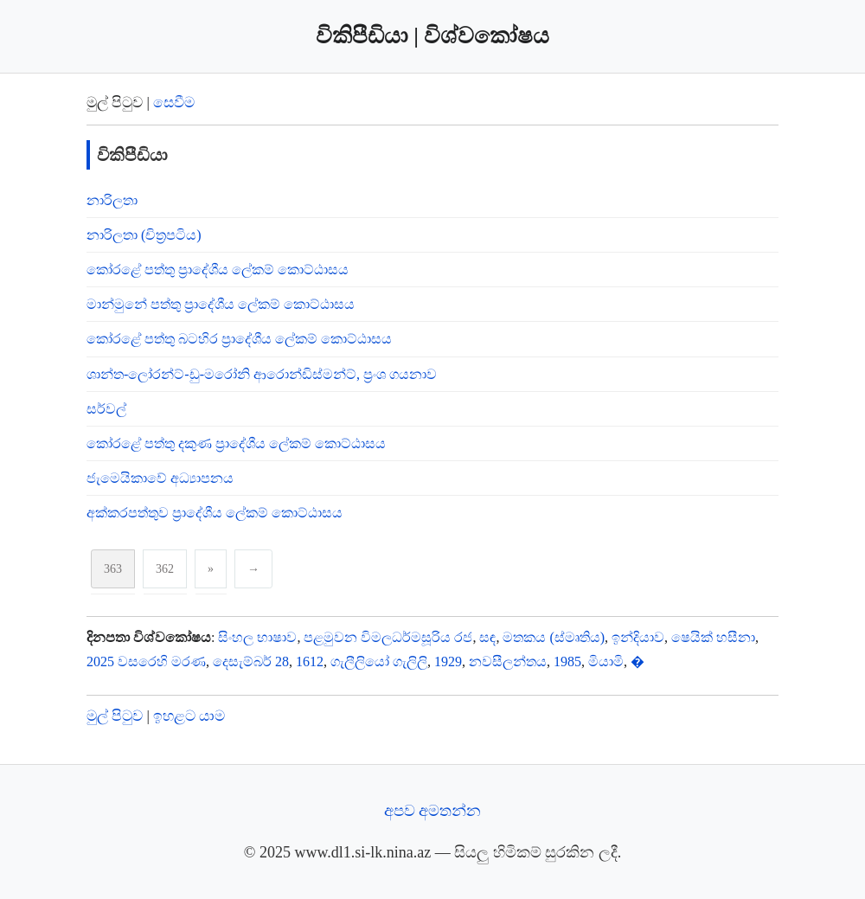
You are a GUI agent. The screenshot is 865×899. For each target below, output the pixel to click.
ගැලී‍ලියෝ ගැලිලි (378, 661)
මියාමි (606, 661)
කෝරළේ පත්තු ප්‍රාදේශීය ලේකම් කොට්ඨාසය (217, 269)
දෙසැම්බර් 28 (251, 661)
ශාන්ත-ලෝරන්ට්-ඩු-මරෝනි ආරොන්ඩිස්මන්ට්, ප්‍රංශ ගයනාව (261, 374)
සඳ (487, 637)
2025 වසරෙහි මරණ (146, 661)
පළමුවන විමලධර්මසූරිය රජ (388, 637)
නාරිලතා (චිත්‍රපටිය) (144, 235)
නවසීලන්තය (508, 661)
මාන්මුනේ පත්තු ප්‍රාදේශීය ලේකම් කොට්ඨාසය (220, 304)
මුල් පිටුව (114, 716)
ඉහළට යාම (189, 716)
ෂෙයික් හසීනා (713, 637)
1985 (567, 661)
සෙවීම (174, 102)
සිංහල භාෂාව (257, 637)
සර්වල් (106, 408)
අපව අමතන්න (433, 810)
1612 (310, 661)
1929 (448, 661)
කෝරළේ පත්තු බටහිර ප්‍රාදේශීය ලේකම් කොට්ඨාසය (239, 338)
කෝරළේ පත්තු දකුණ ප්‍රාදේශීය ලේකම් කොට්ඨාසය (236, 443)
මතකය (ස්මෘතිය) (554, 637)
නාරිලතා (112, 200)
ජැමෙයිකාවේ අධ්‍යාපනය (160, 478)
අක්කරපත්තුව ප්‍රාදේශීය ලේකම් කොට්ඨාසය (214, 512)
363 (113, 568)
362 (165, 568)
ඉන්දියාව (638, 637)
